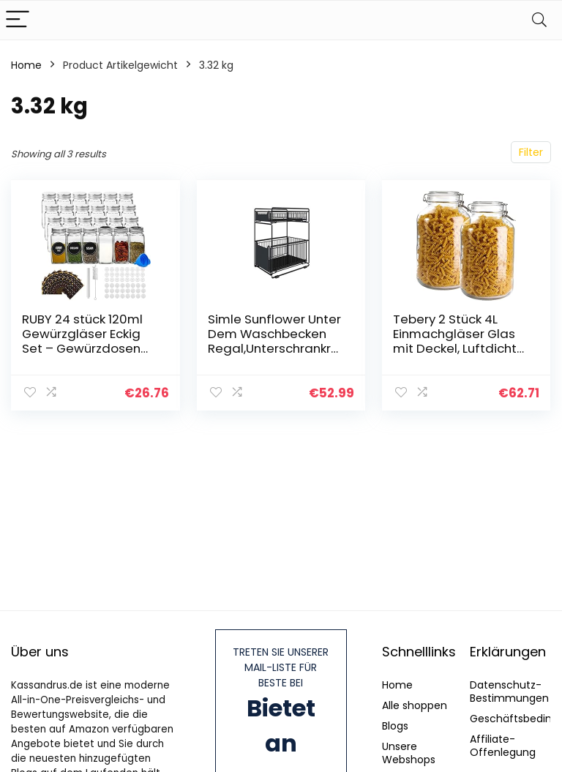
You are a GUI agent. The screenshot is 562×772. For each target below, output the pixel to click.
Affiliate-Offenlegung (503, 746)
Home (26, 65)
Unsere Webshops (408, 753)
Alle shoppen (414, 705)
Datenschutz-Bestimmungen (509, 691)
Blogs (395, 726)
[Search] (539, 20)
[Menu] (17, 20)
